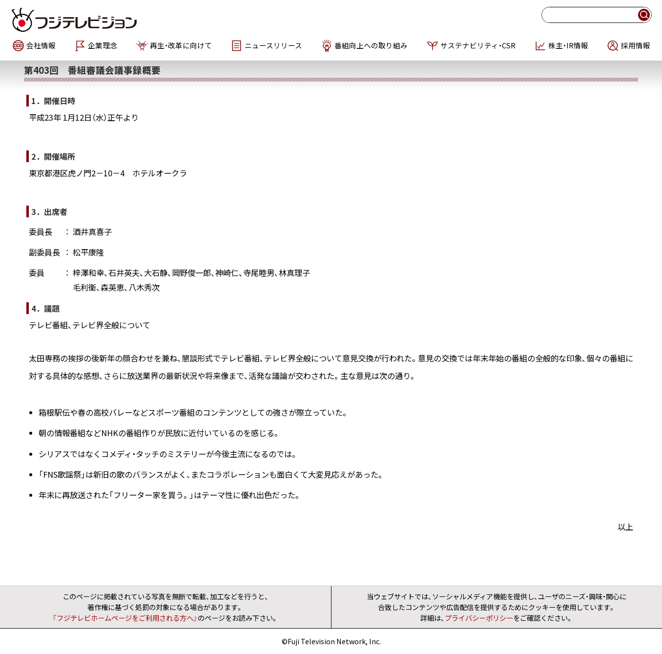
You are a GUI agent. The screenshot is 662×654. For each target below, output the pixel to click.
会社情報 (41, 45)
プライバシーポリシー (479, 617)
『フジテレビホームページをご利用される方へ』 (125, 617)
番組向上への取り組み (371, 45)
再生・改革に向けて (181, 45)
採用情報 (635, 45)
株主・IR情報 (568, 45)
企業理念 (102, 45)
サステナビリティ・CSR (478, 45)
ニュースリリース (273, 45)
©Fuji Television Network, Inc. (331, 641)
